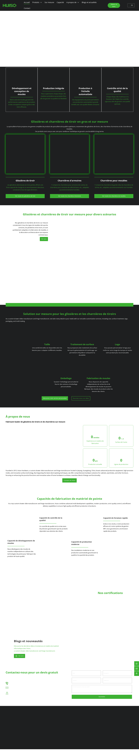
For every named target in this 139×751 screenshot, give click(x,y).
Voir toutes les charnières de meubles (113, 196)
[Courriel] (86, 682)
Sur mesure (49, 2)
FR (131, 5)
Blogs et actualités (88, 2)
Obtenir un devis (113, 5)
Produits (35, 2)
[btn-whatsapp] (136, 663)
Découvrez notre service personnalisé (71, 398)
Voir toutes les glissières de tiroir (25, 196)
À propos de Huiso (69, 481)
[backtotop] (136, 673)
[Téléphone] (117, 682)
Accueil (26, 2)
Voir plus (43, 239)
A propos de (71, 2)
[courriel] (136, 668)
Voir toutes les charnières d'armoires (69, 196)
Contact (27, 8)
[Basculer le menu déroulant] (41, 2)
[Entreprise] (117, 674)
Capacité (60, 2)
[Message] (102, 690)
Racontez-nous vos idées (99, 398)
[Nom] (86, 674)
